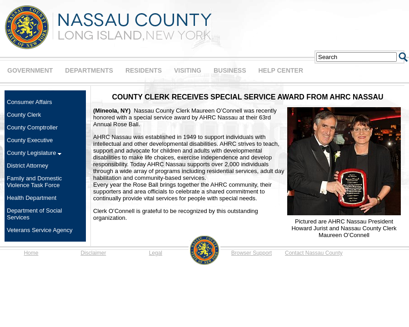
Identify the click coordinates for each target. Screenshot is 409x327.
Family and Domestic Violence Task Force (34, 181)
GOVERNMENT (30, 70)
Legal (155, 253)
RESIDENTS (143, 70)
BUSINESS (230, 70)
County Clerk (24, 114)
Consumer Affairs (29, 102)
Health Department (31, 197)
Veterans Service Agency (40, 230)
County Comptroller (32, 127)
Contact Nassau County (314, 253)
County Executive (30, 140)
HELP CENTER (280, 70)
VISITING (187, 70)
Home (31, 253)
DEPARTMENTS (89, 70)
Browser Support (251, 253)
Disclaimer (93, 253)
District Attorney (27, 165)
